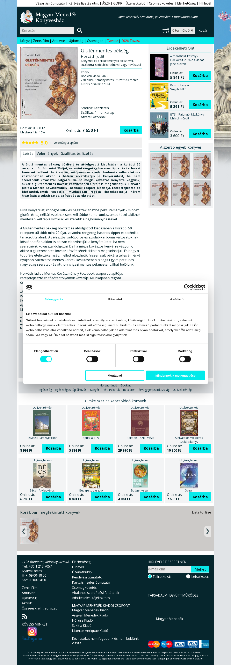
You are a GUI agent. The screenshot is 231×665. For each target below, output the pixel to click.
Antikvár (58, 40)
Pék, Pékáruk (111, 390)
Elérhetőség (186, 3)
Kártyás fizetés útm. (83, 3)
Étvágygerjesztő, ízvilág (154, 390)
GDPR (117, 3)
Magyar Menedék (169, 618)
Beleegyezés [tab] (53, 299)
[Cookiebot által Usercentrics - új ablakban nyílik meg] (187, 287)
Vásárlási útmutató (50, 3)
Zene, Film (41, 40)
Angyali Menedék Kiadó (90, 615)
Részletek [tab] (115, 299)
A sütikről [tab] (177, 299)
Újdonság (76, 40)
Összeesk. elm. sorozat (39, 608)
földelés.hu (196, 658)
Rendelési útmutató (87, 577)
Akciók (27, 603)
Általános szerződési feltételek (95, 592)
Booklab (125, 385)
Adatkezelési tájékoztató (91, 598)
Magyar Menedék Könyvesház (68, 17)
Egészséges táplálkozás (71, 390)
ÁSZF (106, 3)
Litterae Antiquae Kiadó (90, 630)
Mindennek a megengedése (175, 375)
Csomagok (95, 40)
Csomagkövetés (161, 3)
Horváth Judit (108, 385)
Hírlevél (205, 3)
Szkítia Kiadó (82, 625)
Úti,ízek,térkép (182, 390)
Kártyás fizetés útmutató (91, 582)
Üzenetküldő (135, 3)
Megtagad (115, 375)
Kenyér (94, 390)
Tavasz (112, 40)
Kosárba (131, 130)
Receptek (129, 390)
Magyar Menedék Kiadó (90, 610)
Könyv (25, 40)
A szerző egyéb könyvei (180, 147)
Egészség (45, 390)
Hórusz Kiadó (82, 620)
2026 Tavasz (130, 40)
